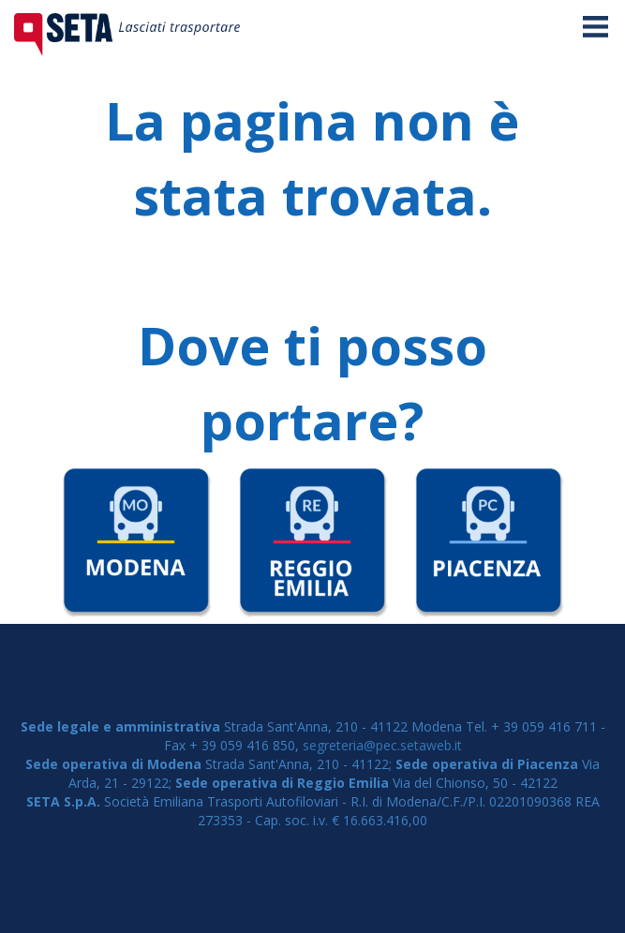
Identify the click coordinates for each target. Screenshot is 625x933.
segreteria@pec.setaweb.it (382, 745)
